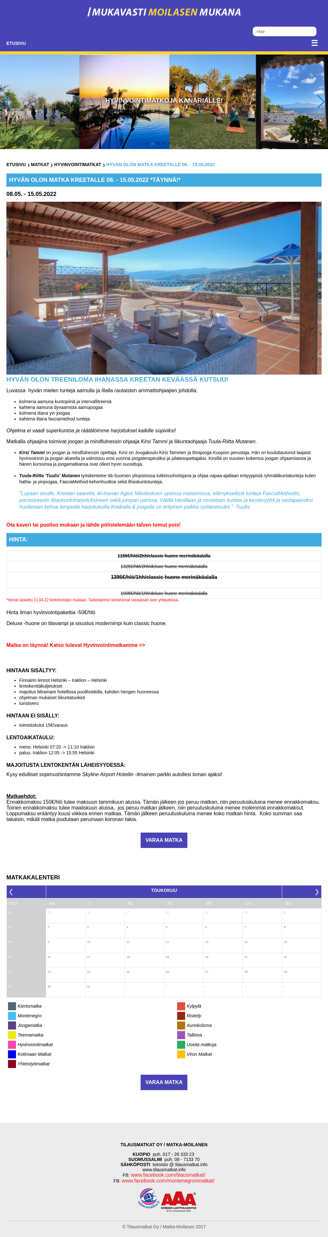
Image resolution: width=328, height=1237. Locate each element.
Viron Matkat (199, 1054)
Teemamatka (30, 1035)
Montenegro (30, 1015)
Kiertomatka (30, 1006)
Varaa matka (164, 840)
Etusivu (16, 43)
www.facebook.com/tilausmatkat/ (168, 1175)
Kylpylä (194, 1006)
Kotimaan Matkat (34, 1054)
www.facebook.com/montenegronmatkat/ (167, 1180)
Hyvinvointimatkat (77, 164)
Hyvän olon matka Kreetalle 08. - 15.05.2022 (160, 164)
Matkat (40, 164)
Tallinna (194, 1035)
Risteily (194, 1015)
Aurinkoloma (199, 1025)
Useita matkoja (202, 1044)
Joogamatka (30, 1025)
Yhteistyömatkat (34, 1063)
